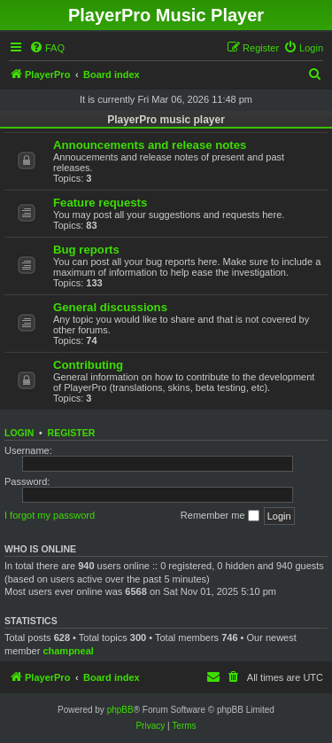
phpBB (120, 710)
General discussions (110, 307)
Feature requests (100, 202)
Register (72, 432)
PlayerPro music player (166, 119)
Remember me (220, 516)
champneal (67, 650)
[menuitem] (47, 48)
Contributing (88, 365)
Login (19, 432)
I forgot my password (49, 515)
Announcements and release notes (149, 145)
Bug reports (86, 249)
